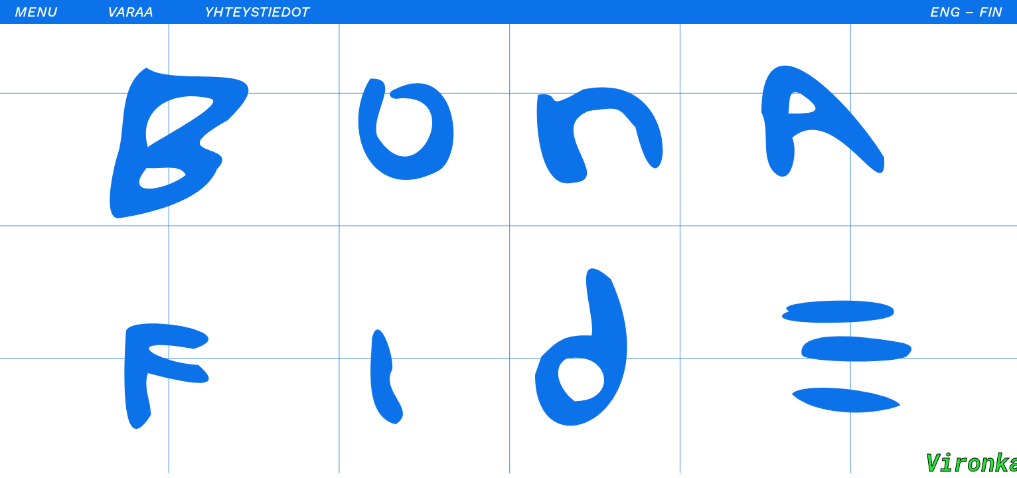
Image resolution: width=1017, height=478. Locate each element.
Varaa (130, 11)
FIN (990, 11)
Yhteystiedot (256, 11)
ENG (945, 11)
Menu (36, 11)
